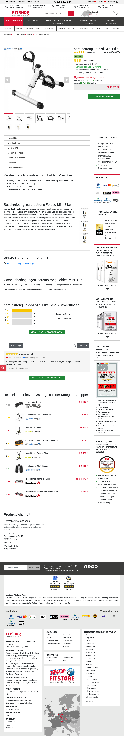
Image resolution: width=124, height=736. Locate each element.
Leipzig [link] (19, 668)
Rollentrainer (91, 675)
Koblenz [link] (9, 668)
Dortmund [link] (9, 660)
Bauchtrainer (91, 687)
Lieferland (91, 2)
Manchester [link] (32, 685)
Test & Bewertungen (16, 159)
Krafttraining (31, 22)
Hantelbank (90, 657)
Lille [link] (7, 717)
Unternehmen (11, 2)
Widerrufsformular (53, 646)
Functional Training (93, 684)
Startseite (7, 36)
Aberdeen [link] (9, 682)
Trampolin (90, 651)
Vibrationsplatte (92, 699)
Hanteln (89, 663)
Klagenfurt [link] (22, 693)
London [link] (24, 685)
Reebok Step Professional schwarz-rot (41, 493)
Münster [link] (17, 671)
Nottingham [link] (10, 687)
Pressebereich (68, 660)
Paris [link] (11, 717)
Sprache (102, 2)
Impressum (21, 2)
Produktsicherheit (15, 169)
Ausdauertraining (14, 22)
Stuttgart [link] (34, 673)
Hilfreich (10, 370)
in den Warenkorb (104, 98)
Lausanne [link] (18, 649)
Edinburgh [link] (10, 685)
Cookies (49, 640)
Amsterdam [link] (10, 702)
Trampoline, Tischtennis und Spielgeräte (58, 23)
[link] (98, 187)
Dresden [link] (17, 660)
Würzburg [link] (18, 676)
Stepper (29, 36)
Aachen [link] (9, 655)
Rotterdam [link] (28, 705)
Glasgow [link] (17, 685)
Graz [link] (7, 693)
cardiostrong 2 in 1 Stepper (36, 468)
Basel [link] (8, 649)
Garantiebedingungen (17, 155)
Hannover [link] (9, 665)
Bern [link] (12, 649)
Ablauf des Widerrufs (67, 647)
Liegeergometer (92, 669)
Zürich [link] (25, 649)
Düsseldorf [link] (25, 660)
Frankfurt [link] (14, 663)
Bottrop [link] (13, 658)
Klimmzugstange (92, 693)
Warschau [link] (9, 730)
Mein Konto (112, 2)
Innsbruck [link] (14, 693)
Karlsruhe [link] (26, 665)
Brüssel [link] (17, 711)
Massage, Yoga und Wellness (88, 23)
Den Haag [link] (29, 702)
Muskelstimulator (92, 696)
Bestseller (12, 164)
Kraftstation (90, 649)
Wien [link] (7, 696)
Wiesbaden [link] (10, 676)
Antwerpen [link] (10, 711)
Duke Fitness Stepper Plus (36, 455)
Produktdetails (14, 140)
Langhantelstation (93, 681)
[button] (7, 81)
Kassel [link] (32, 665)
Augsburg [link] (16, 655)
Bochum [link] (35, 655)
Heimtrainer (90, 672)
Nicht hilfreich (22, 370)
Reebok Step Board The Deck (37, 481)
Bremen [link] (31, 658)
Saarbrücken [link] (17, 673)
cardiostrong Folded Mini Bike (38, 416)
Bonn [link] (8, 658)
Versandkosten (52, 643)
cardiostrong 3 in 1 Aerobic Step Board (41, 442)
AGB (48, 637)
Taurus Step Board (33, 404)
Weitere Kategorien (111, 23)
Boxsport (89, 666)
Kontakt (36, 2)
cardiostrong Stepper (42, 36)
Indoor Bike (90, 660)
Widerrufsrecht (68, 643)
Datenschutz (68, 637)
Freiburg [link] (22, 663)
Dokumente (13, 150)
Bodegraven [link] (19, 702)
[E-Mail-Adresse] (15, 569)
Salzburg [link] (34, 693)
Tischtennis (90, 654)
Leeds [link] (16, 682)
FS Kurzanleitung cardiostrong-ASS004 (22, 265)
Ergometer (90, 640)
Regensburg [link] (32, 671)
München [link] (9, 671)
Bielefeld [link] (28, 655)
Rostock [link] (9, 673)
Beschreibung (14, 145)
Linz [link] (28, 693)
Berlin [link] (22, 655)
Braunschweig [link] (22, 658)
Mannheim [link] (33, 668)
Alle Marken (90, 704)
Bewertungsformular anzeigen (47, 334)
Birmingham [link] (23, 682)
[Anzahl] (81, 98)
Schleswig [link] (27, 673)
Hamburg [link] (29, 663)
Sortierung (15, 347)
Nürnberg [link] (24, 671)
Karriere (29, 2)
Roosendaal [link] (18, 705)
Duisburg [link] (33, 660)
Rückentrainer (91, 690)
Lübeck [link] (25, 668)
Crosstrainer (90, 637)
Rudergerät (90, 646)
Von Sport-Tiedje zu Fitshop (16, 597)
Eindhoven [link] (10, 705)
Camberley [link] (33, 682)
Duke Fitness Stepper (34, 429)
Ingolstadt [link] (18, 665)
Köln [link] (14, 668)
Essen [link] (8, 663)
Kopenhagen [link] (10, 723)
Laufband (89, 643)
